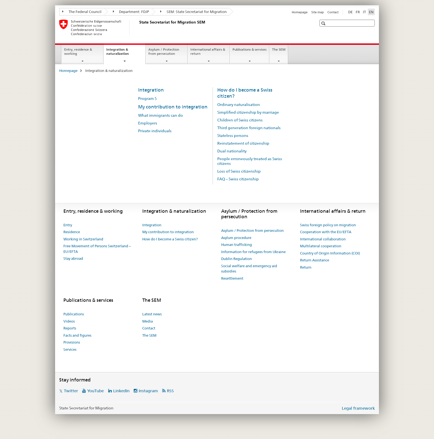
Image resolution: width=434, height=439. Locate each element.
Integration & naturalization (123, 53)
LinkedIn (121, 390)
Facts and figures (77, 335)
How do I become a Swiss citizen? (170, 239)
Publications (73, 314)
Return (305, 267)
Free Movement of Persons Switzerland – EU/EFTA (97, 249)
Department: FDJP (131, 11)
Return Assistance (314, 260)
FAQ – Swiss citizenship (238, 179)
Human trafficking (236, 244)
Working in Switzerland (83, 239)
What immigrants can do (160, 115)
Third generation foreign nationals (249, 128)
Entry (67, 225)
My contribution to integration (173, 107)
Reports (69, 328)
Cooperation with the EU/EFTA (325, 232)
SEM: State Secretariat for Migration (193, 11)
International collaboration (323, 239)
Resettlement (232, 278)
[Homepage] (138, 27)
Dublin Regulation (236, 258)
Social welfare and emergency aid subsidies (249, 269)
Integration (151, 90)
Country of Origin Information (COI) (330, 253)
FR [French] (358, 12)
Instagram (148, 390)
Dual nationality (232, 151)
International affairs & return (207, 51)
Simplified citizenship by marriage (248, 112)
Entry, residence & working (78, 51)
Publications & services (249, 49)
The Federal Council (82, 11)
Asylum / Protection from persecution (163, 51)
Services (69, 349)
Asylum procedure (236, 237)
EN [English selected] (371, 12)
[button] (324, 23)
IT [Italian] (364, 12)
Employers (147, 123)
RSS (170, 390)
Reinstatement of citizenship (243, 143)
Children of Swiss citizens (240, 120)
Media (147, 321)
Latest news (152, 314)
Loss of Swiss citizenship (239, 171)
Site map (317, 12)
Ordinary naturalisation (238, 104)
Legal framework (358, 408)
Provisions (71, 342)
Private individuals (155, 131)
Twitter (71, 390)
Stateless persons (232, 135)
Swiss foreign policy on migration (328, 225)
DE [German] (350, 12)
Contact (333, 12)
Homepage (300, 12)
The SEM (278, 49)
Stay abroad (73, 258)
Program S (147, 98)
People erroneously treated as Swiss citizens (249, 161)
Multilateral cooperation (320, 246)
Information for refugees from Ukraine (253, 252)
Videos (69, 321)
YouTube (95, 390)
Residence (71, 232)
